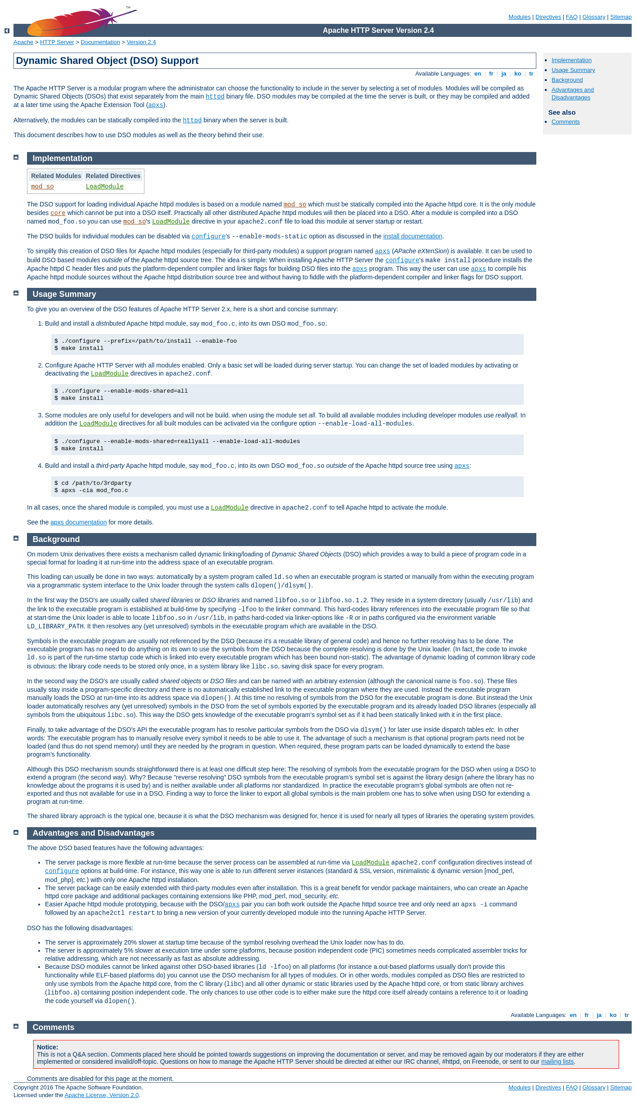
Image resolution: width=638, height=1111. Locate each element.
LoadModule (105, 186)
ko (518, 73)
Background (567, 79)
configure (209, 236)
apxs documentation (78, 522)
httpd (215, 96)
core (58, 213)
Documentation (100, 42)
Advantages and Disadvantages (573, 93)
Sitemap (621, 16)
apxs (155, 105)
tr (531, 73)
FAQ (572, 16)
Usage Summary (573, 70)
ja (504, 73)
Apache (23, 42)
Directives (548, 16)
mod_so (42, 186)
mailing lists (557, 1061)
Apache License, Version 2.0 (101, 1095)
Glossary (593, 16)
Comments (566, 121)
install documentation (413, 236)
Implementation (572, 60)
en (478, 73)
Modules (519, 16)
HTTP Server (57, 42)
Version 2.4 (141, 42)
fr (491, 73)
